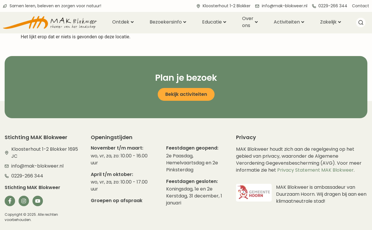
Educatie (214, 22)
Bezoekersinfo (168, 22)
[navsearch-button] (361, 23)
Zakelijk (330, 22)
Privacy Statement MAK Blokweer (315, 170)
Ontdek (123, 22)
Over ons (250, 22)
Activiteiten (289, 22)
